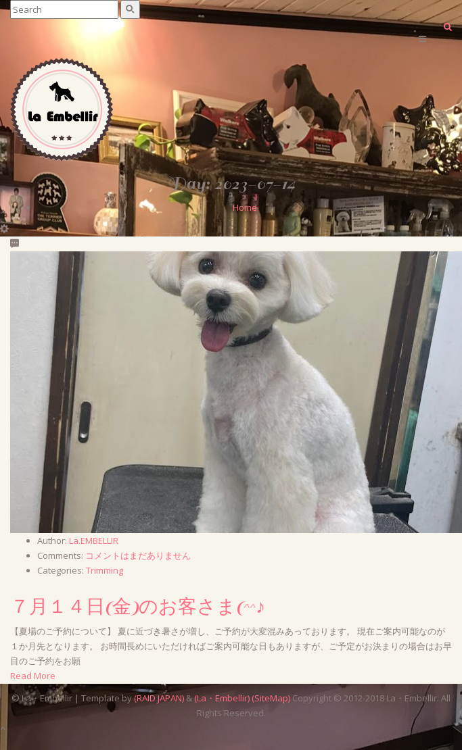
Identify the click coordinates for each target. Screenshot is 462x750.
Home (245, 207)
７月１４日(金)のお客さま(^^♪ (137, 607)
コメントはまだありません (138, 555)
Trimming (104, 570)
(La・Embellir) (222, 698)
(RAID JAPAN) (159, 698)
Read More (32, 676)
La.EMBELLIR (93, 540)
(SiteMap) (271, 698)
